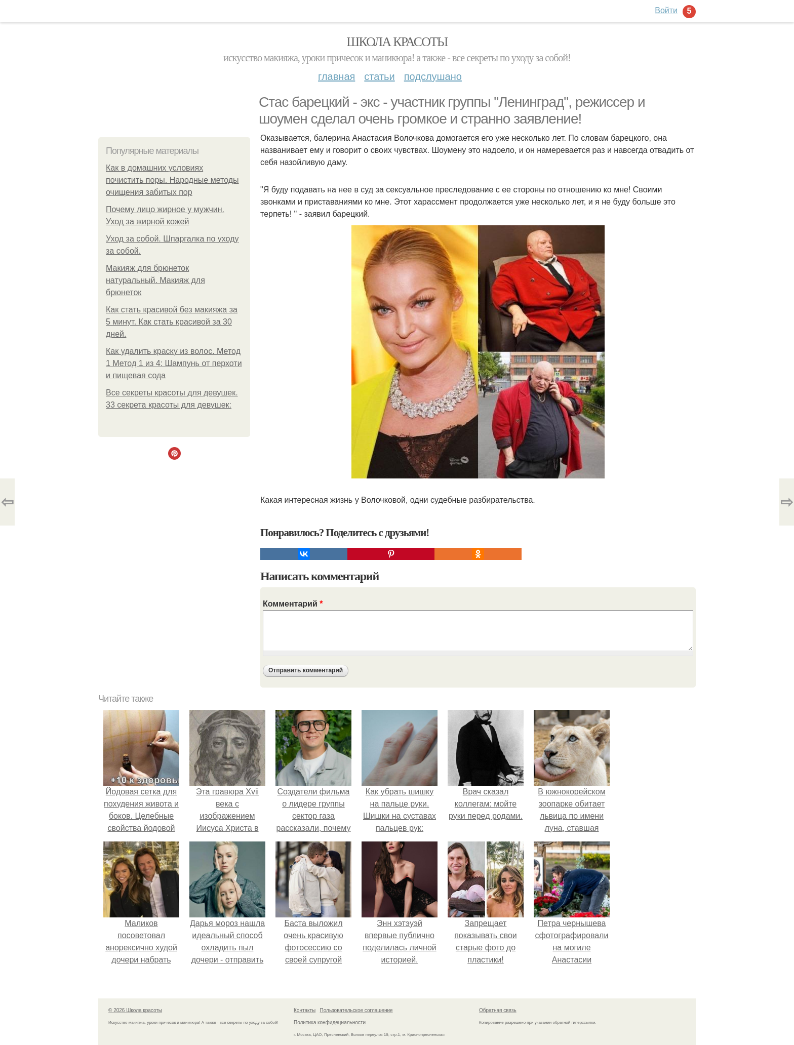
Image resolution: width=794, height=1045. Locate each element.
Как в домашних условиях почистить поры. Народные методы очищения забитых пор (172, 180)
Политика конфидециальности (330, 1022)
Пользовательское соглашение (356, 1010)
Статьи (379, 76)
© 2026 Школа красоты (135, 1010)
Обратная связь (498, 1010)
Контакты (304, 1010)
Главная (336, 76)
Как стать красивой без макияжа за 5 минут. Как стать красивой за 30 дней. (171, 321)
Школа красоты (397, 41)
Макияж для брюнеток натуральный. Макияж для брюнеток (155, 280)
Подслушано (433, 76)
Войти (666, 10)
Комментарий (293, 603)
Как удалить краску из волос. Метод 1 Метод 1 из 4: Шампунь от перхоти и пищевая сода (174, 363)
